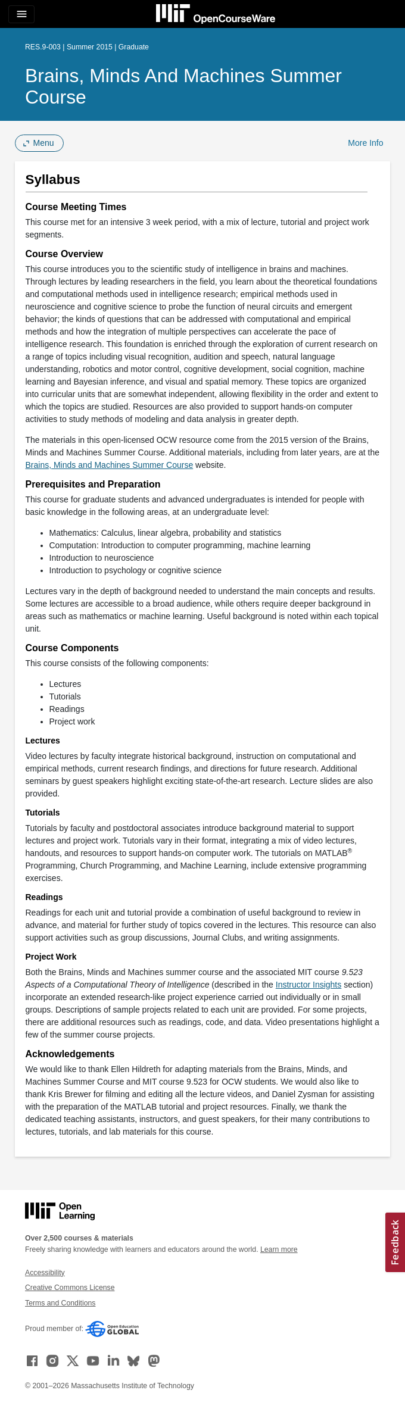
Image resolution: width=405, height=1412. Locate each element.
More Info (365, 143)
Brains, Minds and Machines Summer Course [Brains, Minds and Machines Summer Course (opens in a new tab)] (110, 465)
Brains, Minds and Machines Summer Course (183, 86)
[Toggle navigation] (21, 14)
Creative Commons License (69, 1287)
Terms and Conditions (60, 1303)
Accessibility (45, 1273)
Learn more (279, 1249)
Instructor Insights (309, 984)
